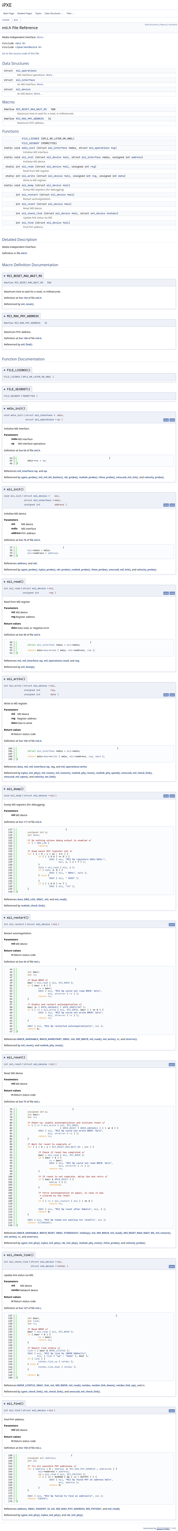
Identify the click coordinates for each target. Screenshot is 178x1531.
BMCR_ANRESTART (72, 1007)
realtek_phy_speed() (108, 773)
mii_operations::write (74, 766)
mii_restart (30, 194)
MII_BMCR (64, 982)
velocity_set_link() (45, 776)
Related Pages (24, 13)
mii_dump (28, 185)
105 (25, 740)
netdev (112, 213)
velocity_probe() (154, 477)
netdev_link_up (47, 1361)
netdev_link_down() (103, 1385)
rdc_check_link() (53, 1391)
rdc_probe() (71, 477)
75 (24, 1101)
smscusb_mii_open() (16, 776)
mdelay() (85, 1232)
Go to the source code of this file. (21, 53)
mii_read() (61, 899)
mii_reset (28, 204)
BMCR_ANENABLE (50, 1007)
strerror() (131, 1039)
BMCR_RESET (69, 1128)
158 (25, 1447)
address (136, 157)
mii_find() (26, 344)
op (113, 147)
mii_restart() (62, 773)
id (34, 1460)
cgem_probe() (29, 477)
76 (24, 540)
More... (41, 37)
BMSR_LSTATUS (57, 1350)
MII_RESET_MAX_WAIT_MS (31, 109)
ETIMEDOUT (44, 1222)
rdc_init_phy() (70, 1243)
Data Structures (54, 13)
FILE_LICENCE (30, 138)
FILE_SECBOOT (30, 143)
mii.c (37, 961)
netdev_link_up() (126, 1385)
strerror (60, 993)
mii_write (28, 176)
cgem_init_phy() (30, 1243)
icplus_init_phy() (30, 773)
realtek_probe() (88, 477)
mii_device (23, 89)
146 (25, 338)
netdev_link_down (49, 1366)
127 (25, 1308)
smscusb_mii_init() (127, 477)
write (54, 756)
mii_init (28, 157)
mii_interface (25, 80)
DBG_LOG (42, 843)
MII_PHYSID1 (74, 1474)
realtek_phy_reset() (83, 773)
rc (34, 974)
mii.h (20, 43)
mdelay (53, 1182)
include (5, 20)
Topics (38, 13)
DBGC (52, 859)
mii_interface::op (27, 471)
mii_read (28, 166)
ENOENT (42, 1498)
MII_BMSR (64, 1331)
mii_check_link (32, 213)
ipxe (16, 20)
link (35, 1321)
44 (24, 961)
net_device (98, 213)
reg (93, 166)
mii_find (28, 222)
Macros (163, 24)
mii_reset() (27, 304)
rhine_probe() (107, 477)
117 (25, 822)
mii (66, 157)
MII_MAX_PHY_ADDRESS (30, 118)
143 (25, 297)
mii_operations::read (56, 660)
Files (70, 13)
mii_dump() (27, 667)
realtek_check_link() (33, 905)
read (53, 650)
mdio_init (28, 147)
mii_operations (26, 70)
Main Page (8, 13)
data (121, 176)
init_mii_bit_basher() (51, 477)
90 (24, 634)
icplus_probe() (47, 569)
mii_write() (109, 1039)
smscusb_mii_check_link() (136, 773)
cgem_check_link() (32, 1391)
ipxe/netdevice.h (28, 47)
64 (24, 450)
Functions (173, 24)
